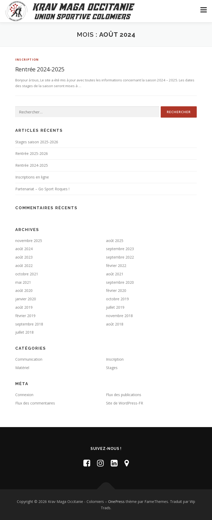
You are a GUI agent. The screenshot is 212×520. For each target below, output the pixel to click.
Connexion (24, 394)
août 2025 (114, 240)
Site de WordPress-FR (124, 403)
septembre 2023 (120, 248)
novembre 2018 (119, 315)
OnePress (116, 501)
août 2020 (24, 290)
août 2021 (114, 273)
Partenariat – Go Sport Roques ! (42, 188)
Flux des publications (123, 394)
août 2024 (24, 248)
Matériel (22, 367)
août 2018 (114, 324)
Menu (203, 9)
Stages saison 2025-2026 (36, 141)
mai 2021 (23, 282)
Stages (112, 367)
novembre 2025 (28, 240)
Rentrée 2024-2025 (40, 69)
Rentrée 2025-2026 (31, 153)
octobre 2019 (117, 298)
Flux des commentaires (35, 403)
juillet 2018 (24, 332)
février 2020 (116, 290)
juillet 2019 (115, 307)
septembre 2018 (29, 324)
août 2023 (24, 257)
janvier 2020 (25, 298)
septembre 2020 (120, 282)
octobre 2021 (26, 273)
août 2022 (24, 265)
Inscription (27, 59)
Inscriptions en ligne (32, 177)
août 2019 (24, 307)
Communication (28, 359)
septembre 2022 (120, 257)
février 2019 (25, 315)
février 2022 (116, 265)
